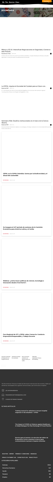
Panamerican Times (6, 53)
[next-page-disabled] (5, 366)
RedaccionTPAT (5, 88)
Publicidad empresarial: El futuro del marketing (36, 358)
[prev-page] (2, 366)
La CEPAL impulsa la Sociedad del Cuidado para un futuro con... (24, 86)
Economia (6, 180)
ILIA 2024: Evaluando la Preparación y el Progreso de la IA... (6, 358)
